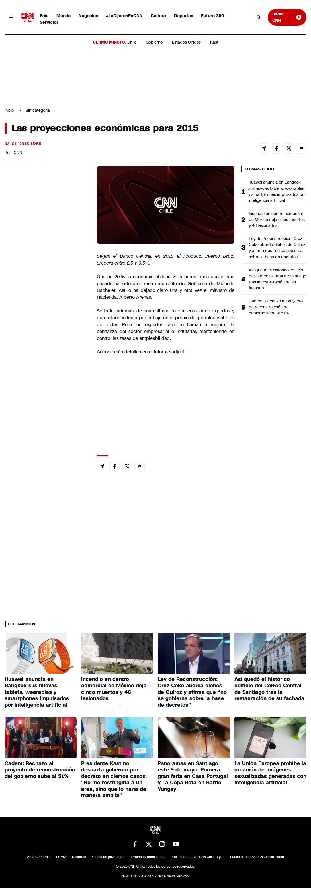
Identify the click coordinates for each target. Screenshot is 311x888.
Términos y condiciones (147, 857)
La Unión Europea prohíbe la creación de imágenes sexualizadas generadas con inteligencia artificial (270, 773)
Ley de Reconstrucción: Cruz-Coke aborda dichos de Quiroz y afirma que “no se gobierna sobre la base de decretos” (277, 247)
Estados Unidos (186, 42)
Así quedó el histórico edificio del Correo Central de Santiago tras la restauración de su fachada (277, 279)
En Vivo (61, 857)
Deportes (183, 16)
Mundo (63, 16)
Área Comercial (39, 857)
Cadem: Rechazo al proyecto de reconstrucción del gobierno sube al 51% (276, 307)
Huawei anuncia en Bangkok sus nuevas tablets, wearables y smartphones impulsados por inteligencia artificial (277, 191)
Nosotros (79, 857)
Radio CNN (287, 17)
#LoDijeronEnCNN (124, 16)
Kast (214, 42)
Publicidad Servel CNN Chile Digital (198, 857)
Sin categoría (38, 110)
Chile (131, 42)
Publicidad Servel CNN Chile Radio (257, 857)
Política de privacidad (107, 857)
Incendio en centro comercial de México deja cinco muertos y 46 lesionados (277, 219)
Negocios (88, 16)
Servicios (49, 22)
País (44, 16)
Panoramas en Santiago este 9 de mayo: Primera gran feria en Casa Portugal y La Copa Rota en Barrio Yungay (193, 776)
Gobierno (154, 42)
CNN (18, 152)
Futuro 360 (212, 16)
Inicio (9, 110)
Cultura (158, 16)
